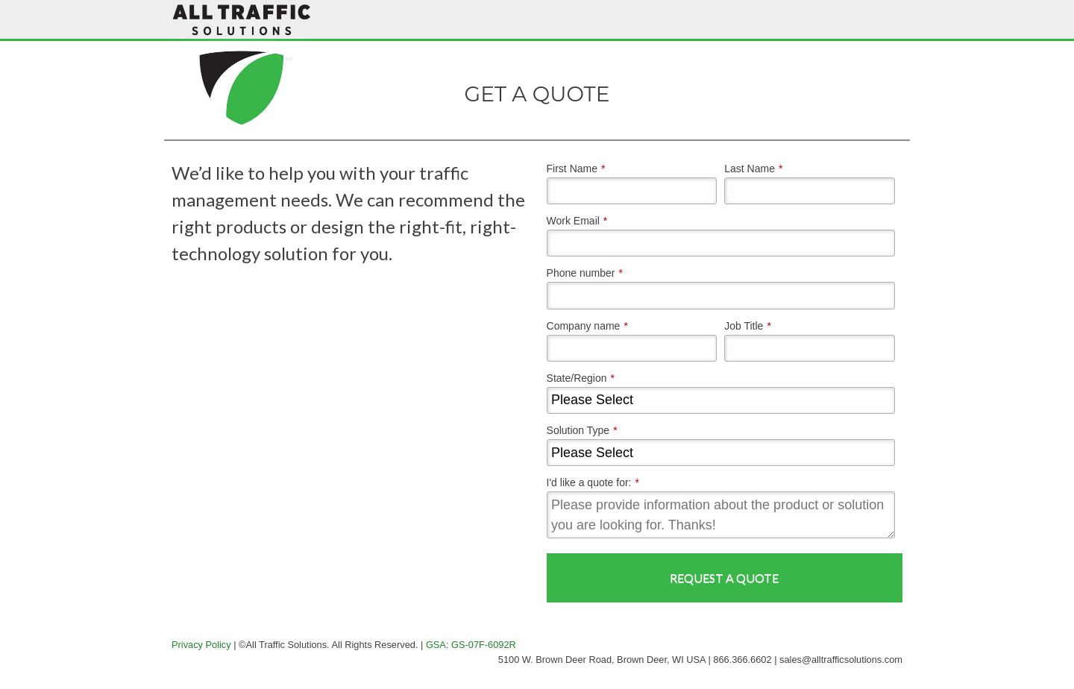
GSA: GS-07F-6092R (471, 644)
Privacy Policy (201, 644)
